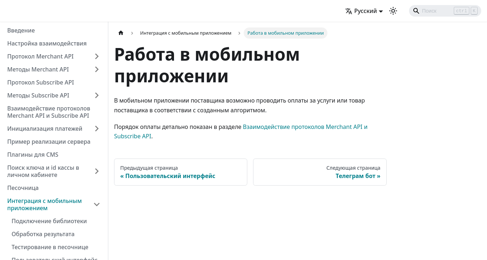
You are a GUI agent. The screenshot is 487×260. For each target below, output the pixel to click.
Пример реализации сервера (49, 142)
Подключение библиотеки (49, 221)
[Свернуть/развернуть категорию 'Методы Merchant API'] (97, 69)
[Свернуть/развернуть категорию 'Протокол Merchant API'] (97, 56)
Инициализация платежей (44, 129)
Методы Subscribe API (38, 95)
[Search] (445, 11)
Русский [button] (361, 11)
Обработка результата (43, 234)
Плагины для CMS (32, 155)
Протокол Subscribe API (40, 82)
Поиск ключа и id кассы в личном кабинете (43, 171)
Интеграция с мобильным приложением (44, 204)
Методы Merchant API (38, 69)
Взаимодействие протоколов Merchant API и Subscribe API (48, 112)
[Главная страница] (121, 33)
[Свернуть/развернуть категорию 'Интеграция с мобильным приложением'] (97, 204)
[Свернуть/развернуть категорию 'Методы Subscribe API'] (97, 95)
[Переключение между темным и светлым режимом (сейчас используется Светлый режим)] (393, 11)
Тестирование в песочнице (50, 247)
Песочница (23, 188)
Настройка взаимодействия (47, 43)
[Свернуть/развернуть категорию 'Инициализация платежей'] (97, 128)
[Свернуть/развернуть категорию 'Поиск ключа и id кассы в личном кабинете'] (97, 171)
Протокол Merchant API (40, 56)
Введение (21, 30)
